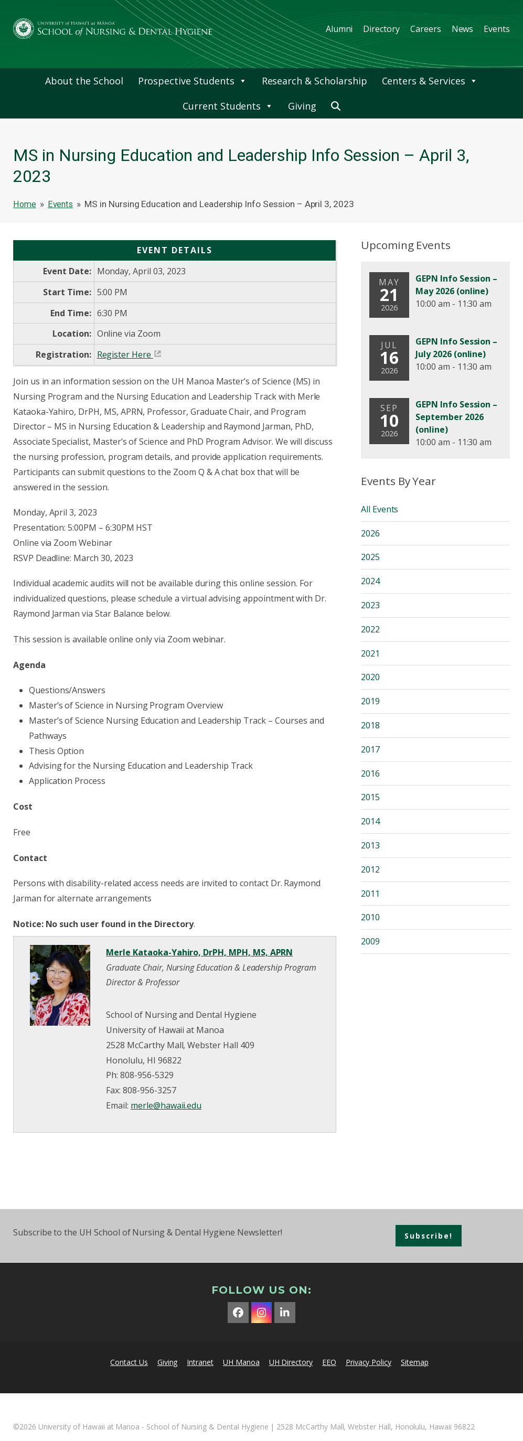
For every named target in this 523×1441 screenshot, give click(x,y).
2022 (370, 629)
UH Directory (291, 1362)
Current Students (228, 106)
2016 (370, 773)
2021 (370, 653)
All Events (380, 509)
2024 (370, 581)
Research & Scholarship (314, 80)
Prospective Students (192, 80)
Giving (302, 106)
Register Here (124, 354)
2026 (370, 533)
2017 (370, 749)
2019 (370, 701)
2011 (370, 893)
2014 (370, 821)
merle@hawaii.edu (166, 1105)
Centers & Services (430, 80)
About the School (84, 80)
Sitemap (415, 1362)
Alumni (339, 29)
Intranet (200, 1362)
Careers (425, 29)
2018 (370, 725)
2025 (370, 557)
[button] (336, 106)
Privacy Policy (368, 1362)
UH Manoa (241, 1362)
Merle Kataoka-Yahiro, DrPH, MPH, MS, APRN (199, 952)
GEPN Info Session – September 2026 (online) (456, 417)
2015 (370, 797)
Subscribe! (428, 1236)
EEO (329, 1362)
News (463, 29)
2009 (370, 941)
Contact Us (129, 1362)
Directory (381, 29)
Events (497, 29)
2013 (370, 845)
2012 (370, 869)
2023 (370, 605)
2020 (370, 677)
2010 (370, 917)
